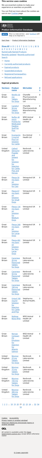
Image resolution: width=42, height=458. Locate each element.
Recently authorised (25, 54)
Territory (5, 88)
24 (30, 404)
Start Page (5, 40)
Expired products (11, 67)
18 (12, 404)
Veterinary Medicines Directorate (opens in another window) (18, 424)
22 (24, 404)
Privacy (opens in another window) (15, 420)
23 (27, 404)
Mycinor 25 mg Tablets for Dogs (15, 359)
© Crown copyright (21, 453)
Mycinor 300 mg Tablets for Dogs (15, 393)
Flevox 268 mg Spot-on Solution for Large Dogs (16, 230)
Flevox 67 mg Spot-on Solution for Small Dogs (15, 196)
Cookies (14, 13)
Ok (21, 18)
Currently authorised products (17, 64)
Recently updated (9, 54)
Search (5, 57)
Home (7, 61)
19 (15, 404)
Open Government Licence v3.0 (16, 433)
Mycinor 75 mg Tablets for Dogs (15, 370)
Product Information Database (17, 30)
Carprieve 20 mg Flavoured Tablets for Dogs (16, 262)
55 (21, 407)
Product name (15, 89)
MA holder (27, 88)
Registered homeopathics (15, 74)
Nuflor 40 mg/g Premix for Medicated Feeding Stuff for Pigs (16, 124)
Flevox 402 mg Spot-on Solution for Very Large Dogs (16, 247)
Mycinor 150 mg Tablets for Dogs (15, 381)
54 (38, 404)
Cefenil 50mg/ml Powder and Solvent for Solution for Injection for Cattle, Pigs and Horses (16, 160)
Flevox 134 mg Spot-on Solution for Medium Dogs (16, 213)
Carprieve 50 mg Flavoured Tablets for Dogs (16, 276)
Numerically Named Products (14, 52)
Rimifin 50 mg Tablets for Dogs (16, 98)
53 (35, 404)
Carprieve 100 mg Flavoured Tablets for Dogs (16, 289)
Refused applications (13, 77)
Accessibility (14, 418)
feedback (33, 34)
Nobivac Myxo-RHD (16, 317)
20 (18, 404)
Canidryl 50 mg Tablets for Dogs (15, 109)
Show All (5, 46)
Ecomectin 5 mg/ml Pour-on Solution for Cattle (16, 139)
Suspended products (13, 71)
